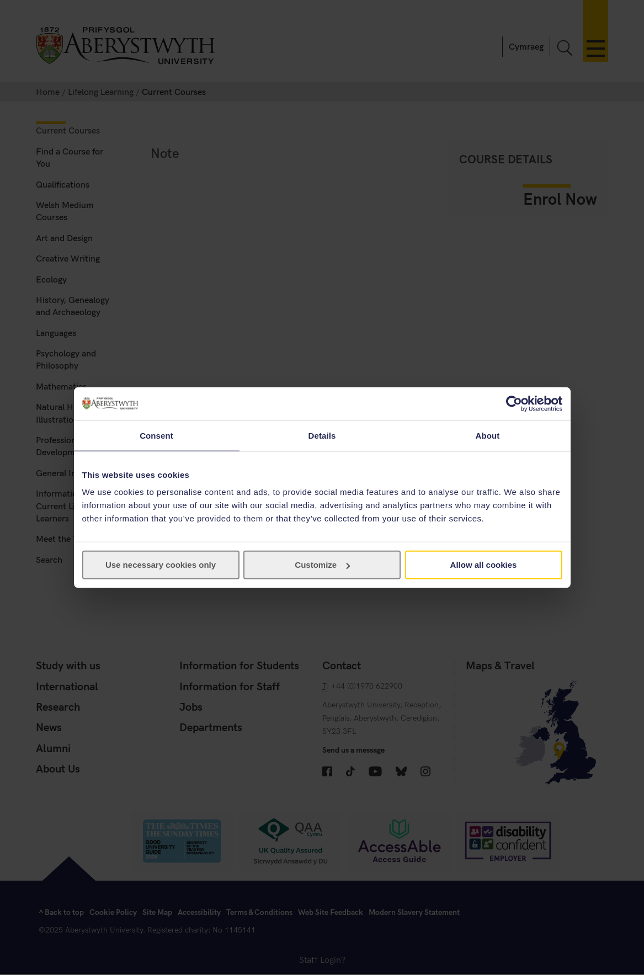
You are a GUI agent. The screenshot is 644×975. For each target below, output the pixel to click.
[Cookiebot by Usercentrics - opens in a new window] (514, 403)
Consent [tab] (156, 435)
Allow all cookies (483, 564)
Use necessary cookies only (160, 564)
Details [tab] (322, 435)
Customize (322, 564)
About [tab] (488, 435)
